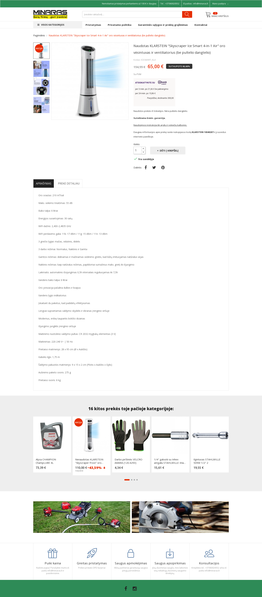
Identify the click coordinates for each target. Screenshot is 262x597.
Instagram (134, 588)
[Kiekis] (138, 150)
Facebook (125, 588)
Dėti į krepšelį (168, 150)
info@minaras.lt (200, 3)
